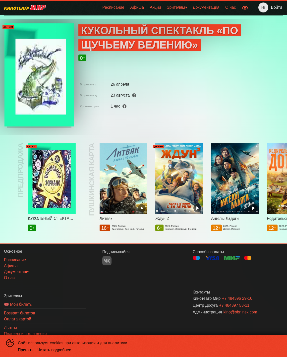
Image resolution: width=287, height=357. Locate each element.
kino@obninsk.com (240, 312)
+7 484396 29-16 (237, 298)
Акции (155, 7)
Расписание (113, 7)
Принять (26, 350)
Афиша (137, 7)
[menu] (144, 7)
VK (107, 260)
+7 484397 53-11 (234, 305)
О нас (230, 7)
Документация (206, 7)
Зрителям (176, 7)
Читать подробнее (54, 350)
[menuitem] (113, 7)
